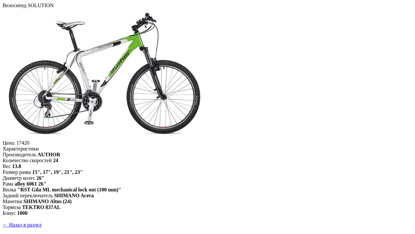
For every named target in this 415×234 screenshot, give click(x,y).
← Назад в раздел (22, 225)
